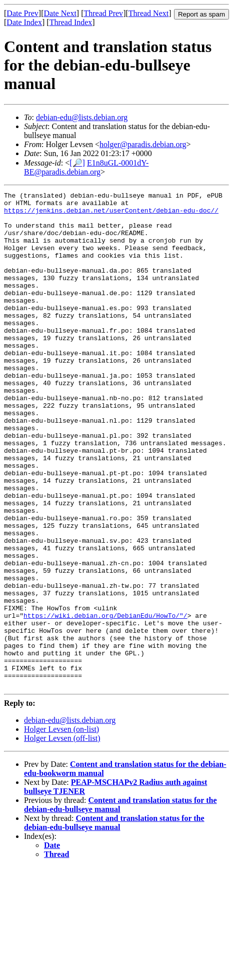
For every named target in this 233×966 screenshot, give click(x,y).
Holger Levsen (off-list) (62, 837)
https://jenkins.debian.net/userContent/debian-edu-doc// (111, 214)
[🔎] (77, 163)
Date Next (60, 13)
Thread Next (148, 13)
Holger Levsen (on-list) (61, 828)
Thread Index (71, 22)
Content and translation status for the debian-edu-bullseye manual (114, 921)
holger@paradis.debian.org (143, 144)
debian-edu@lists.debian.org (82, 117)
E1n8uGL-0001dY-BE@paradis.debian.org (86, 167)
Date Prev (22, 13)
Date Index (24, 22)
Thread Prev (103, 13)
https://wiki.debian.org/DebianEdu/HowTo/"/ (106, 700)
